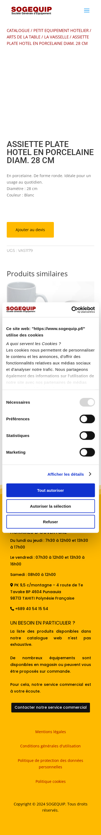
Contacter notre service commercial (51, 707)
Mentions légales (50, 731)
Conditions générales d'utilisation (50, 745)
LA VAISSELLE (56, 37)
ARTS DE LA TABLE (23, 37)
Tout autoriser (50, 490)
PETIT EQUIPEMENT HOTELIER (61, 30)
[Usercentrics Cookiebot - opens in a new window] (72, 309)
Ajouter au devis (30, 229)
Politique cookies (51, 781)
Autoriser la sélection (50, 506)
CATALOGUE (18, 30)
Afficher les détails (65, 474)
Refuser (50, 521)
